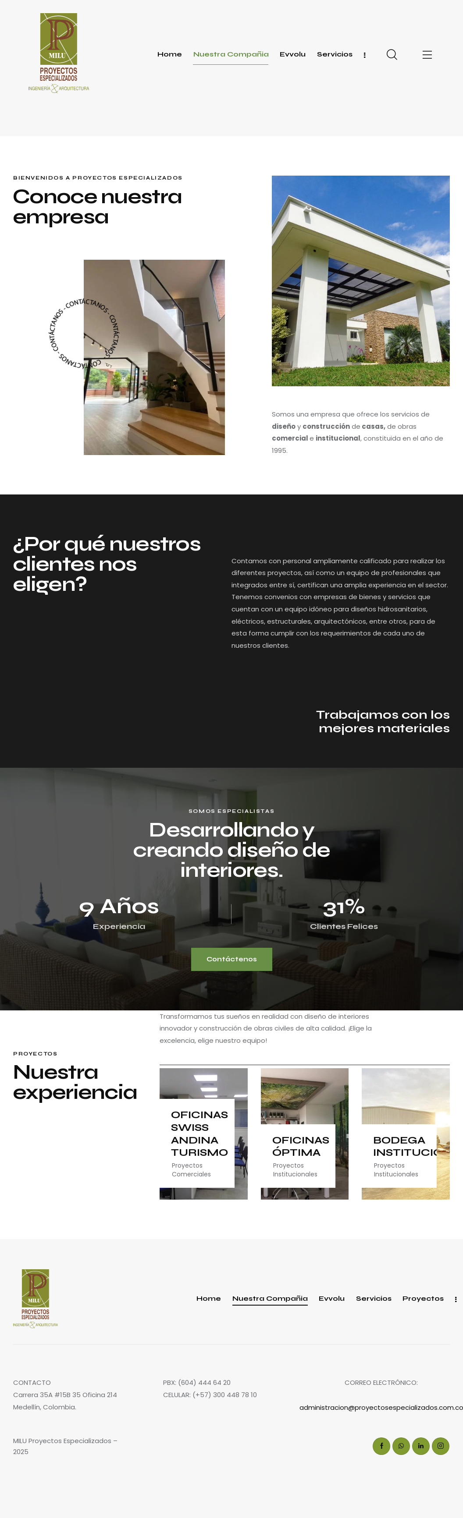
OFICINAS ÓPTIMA (300, 1146)
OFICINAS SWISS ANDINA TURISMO (199, 1134)
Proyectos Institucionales (295, 1170)
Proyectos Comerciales (191, 1170)
